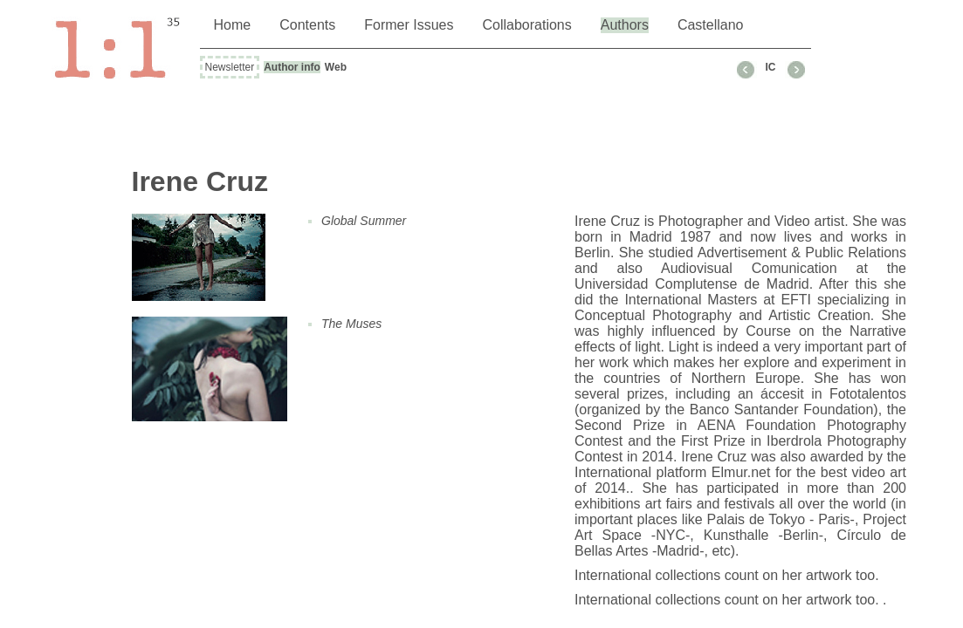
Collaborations (526, 24)
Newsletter (230, 67)
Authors (625, 24)
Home (232, 24)
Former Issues (408, 24)
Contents (307, 24)
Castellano (711, 24)
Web (336, 67)
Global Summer (363, 221)
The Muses (351, 324)
